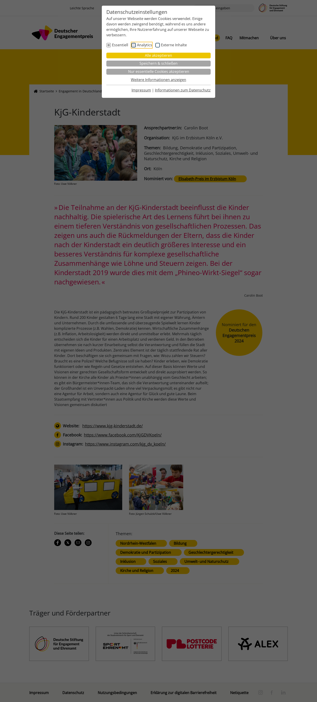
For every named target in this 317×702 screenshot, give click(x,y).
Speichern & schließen (158, 63)
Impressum (141, 90)
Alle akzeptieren (158, 55)
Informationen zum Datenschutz (183, 90)
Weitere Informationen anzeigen (158, 79)
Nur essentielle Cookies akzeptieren (158, 71)
